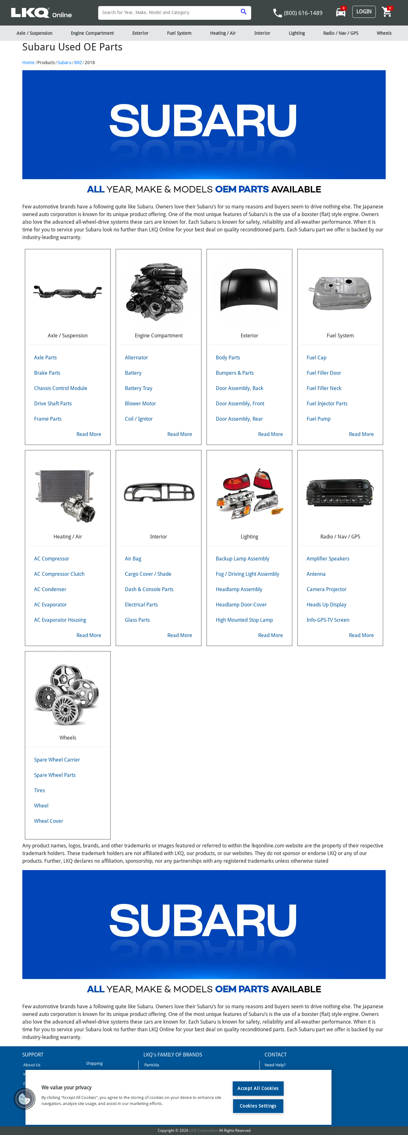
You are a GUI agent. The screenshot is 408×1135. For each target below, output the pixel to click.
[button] (24, 1099)
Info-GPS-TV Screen (328, 620)
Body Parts (228, 358)
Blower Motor (140, 404)
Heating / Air (223, 33)
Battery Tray (138, 388)
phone (277, 13)
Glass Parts (137, 620)
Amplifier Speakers (328, 559)
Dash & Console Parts (149, 589)
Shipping (94, 1063)
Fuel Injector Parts (327, 404)
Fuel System (179, 33)
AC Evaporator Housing (60, 620)
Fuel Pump (319, 419)
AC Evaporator (50, 605)
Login (364, 12)
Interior (262, 33)
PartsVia (151, 1065)
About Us (31, 1065)
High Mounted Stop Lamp (244, 620)
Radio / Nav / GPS (340, 33)
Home (28, 62)
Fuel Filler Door (324, 373)
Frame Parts (48, 419)
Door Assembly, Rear (239, 419)
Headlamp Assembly (239, 589)
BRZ (78, 62)
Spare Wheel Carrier (57, 760)
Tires (39, 790)
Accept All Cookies (258, 1088)
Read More (88, 434)
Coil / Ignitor (139, 419)
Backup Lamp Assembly (242, 559)
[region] (179, 1097)
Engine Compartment (92, 33)
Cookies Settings (258, 1106)
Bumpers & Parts (235, 373)
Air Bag (133, 559)
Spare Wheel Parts (55, 775)
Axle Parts (45, 358)
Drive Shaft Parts (53, 404)
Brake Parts (47, 373)
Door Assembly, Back (239, 388)
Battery (133, 373)
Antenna (316, 574)
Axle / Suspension (34, 33)
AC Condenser (50, 589)
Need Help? (275, 1065)
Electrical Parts (141, 605)
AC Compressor (51, 559)
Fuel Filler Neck (324, 388)
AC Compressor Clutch (59, 574)
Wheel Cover (48, 821)
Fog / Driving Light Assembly (247, 574)
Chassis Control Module (60, 388)
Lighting (297, 33)
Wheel (41, 806)
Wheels (384, 33)
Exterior (140, 33)
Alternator (136, 358)
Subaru (64, 62)
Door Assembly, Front (240, 404)
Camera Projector (326, 589)
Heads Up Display (326, 605)
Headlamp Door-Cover (241, 605)
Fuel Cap (316, 358)
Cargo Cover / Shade (148, 574)
